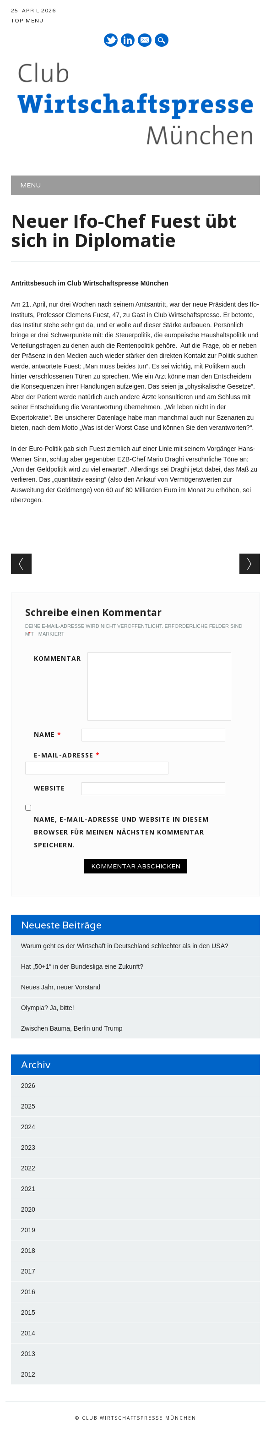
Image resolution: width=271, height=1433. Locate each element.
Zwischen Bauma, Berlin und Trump (72, 1028)
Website (49, 788)
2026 (28, 1085)
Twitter (111, 40)
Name (51, 734)
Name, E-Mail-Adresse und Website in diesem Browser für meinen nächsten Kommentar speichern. (121, 832)
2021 (28, 1188)
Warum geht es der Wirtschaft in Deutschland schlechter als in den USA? (124, 946)
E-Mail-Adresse (70, 755)
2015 (28, 1312)
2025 (28, 1106)
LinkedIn (128, 40)
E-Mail (145, 41)
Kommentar (57, 658)
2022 (28, 1168)
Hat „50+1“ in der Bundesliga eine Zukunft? (82, 966)
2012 (28, 1374)
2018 (28, 1250)
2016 (28, 1292)
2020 (28, 1209)
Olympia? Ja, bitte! (47, 1007)
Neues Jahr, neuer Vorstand (61, 987)
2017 (28, 1271)
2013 (28, 1353)
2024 (28, 1127)
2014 (28, 1333)
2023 (28, 1147)
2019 (28, 1230)
